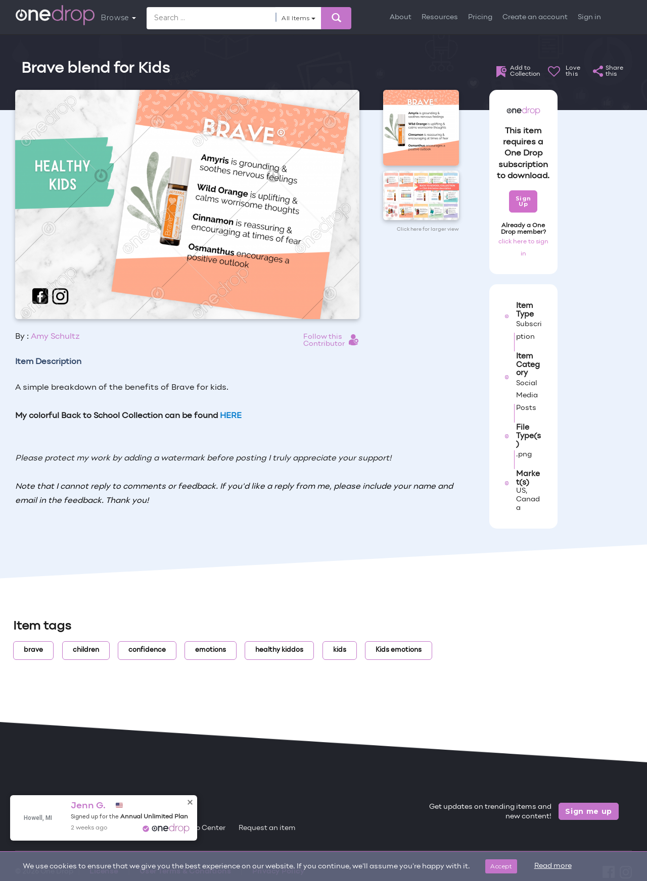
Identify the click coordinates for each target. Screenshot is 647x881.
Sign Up (523, 201)
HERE (231, 416)
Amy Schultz (55, 337)
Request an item (267, 828)
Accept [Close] (501, 866)
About (400, 17)
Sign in (589, 17)
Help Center (204, 828)
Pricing (480, 17)
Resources (440, 17)
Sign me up (588, 811)
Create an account (535, 17)
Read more (553, 866)
